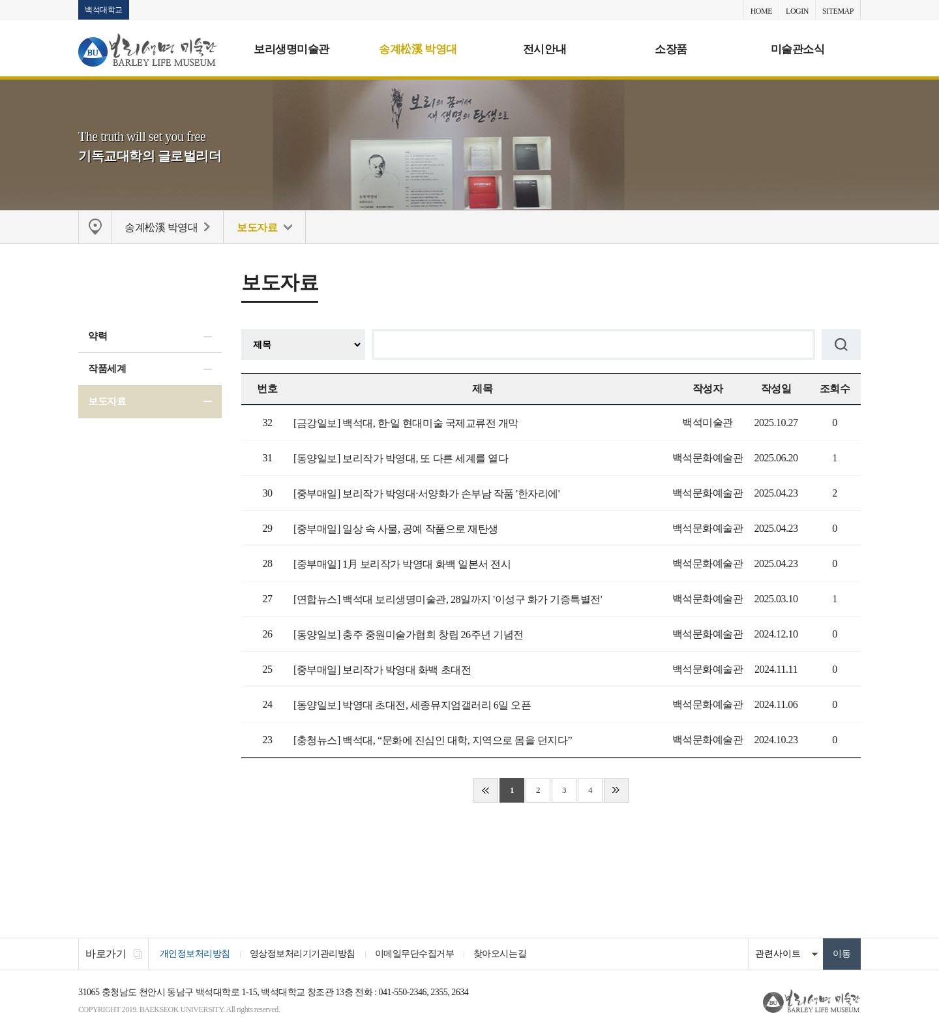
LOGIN (797, 11)
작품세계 (107, 368)
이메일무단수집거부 (415, 954)
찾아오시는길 (500, 954)
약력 (97, 336)
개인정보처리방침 (195, 954)
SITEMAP (838, 11)
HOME (761, 11)
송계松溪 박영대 (417, 49)
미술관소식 (798, 49)
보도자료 (107, 401)
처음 (485, 790)
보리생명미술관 (291, 49)
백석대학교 (104, 9)
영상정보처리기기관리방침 (302, 954)
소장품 (671, 49)
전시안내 (544, 49)
